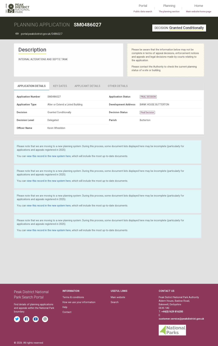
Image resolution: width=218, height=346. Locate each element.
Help (65, 307)
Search (115, 302)
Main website (118, 297)
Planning (169, 8)
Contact (67, 312)
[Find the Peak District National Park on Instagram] (45, 319)
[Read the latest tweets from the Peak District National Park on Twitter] (17, 319)
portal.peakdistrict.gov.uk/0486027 (41, 33)
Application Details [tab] (32, 86)
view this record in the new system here (49, 156)
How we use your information (79, 302)
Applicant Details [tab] (87, 86)
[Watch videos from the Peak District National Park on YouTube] (36, 319)
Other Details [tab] (118, 86)
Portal (143, 8)
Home (198, 8)
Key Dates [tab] (60, 86)
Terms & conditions (73, 297)
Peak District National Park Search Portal (31, 294)
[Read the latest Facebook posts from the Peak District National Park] (26, 319)
